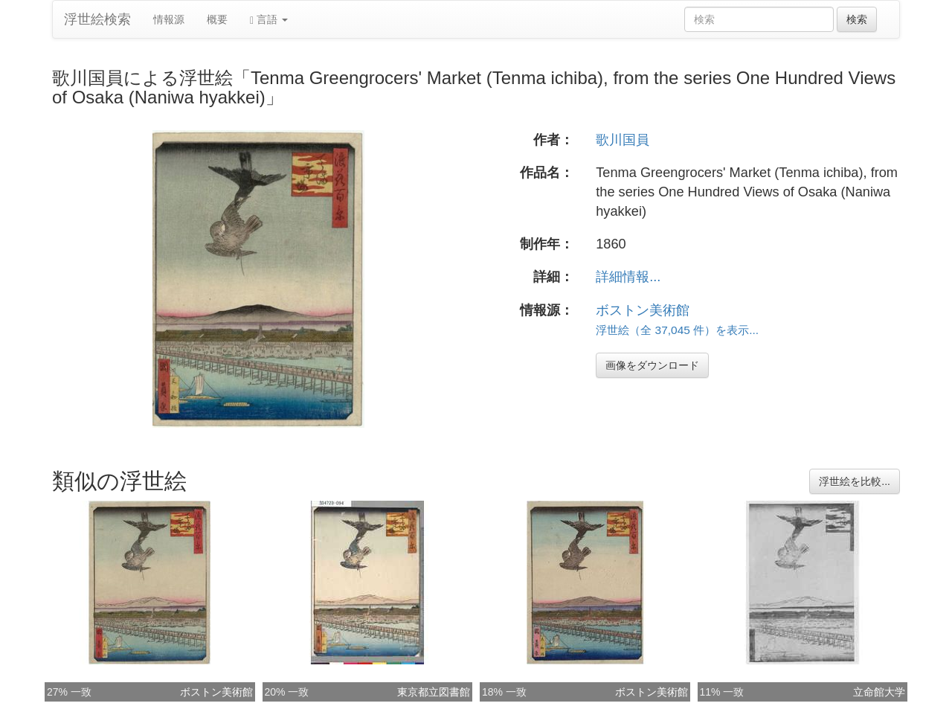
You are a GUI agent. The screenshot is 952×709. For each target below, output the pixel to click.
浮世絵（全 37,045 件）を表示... (677, 330)
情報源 (168, 19)
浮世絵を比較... (854, 481)
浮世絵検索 (97, 19)
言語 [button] (269, 19)
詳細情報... (628, 276)
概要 (217, 19)
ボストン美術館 (642, 310)
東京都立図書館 (433, 692)
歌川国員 (622, 139)
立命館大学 (879, 692)
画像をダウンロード (652, 365)
